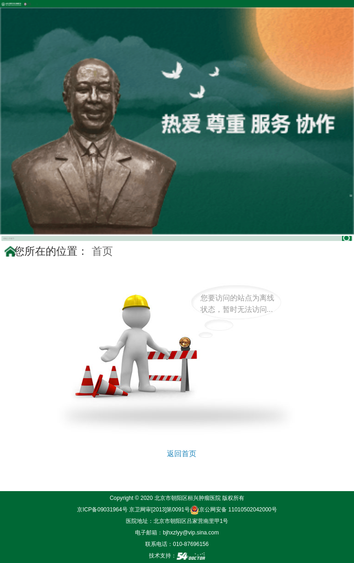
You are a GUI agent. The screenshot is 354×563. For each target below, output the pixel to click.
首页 (102, 251)
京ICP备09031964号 (102, 509)
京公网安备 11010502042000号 (233, 509)
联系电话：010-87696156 (176, 544)
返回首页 (181, 453)
